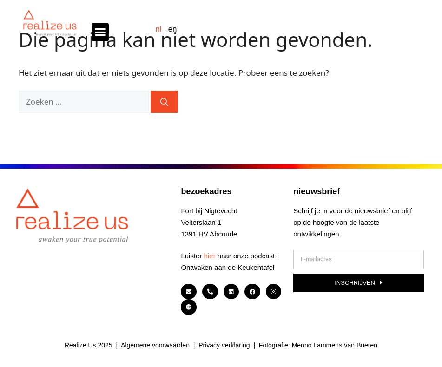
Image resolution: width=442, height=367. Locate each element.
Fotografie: (275, 345)
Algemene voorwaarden (155, 345)
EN (172, 29)
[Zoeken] (164, 102)
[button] (100, 32)
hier (210, 256)
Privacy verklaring (224, 345)
